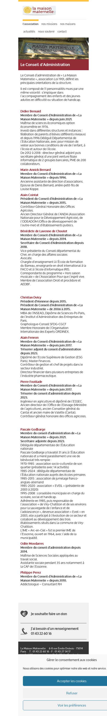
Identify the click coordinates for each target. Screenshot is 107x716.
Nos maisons (68, 24)
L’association (31, 24)
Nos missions (49, 24)
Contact (61, 31)
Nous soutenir (46, 31)
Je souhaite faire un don (49, 614)
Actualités (29, 31)
